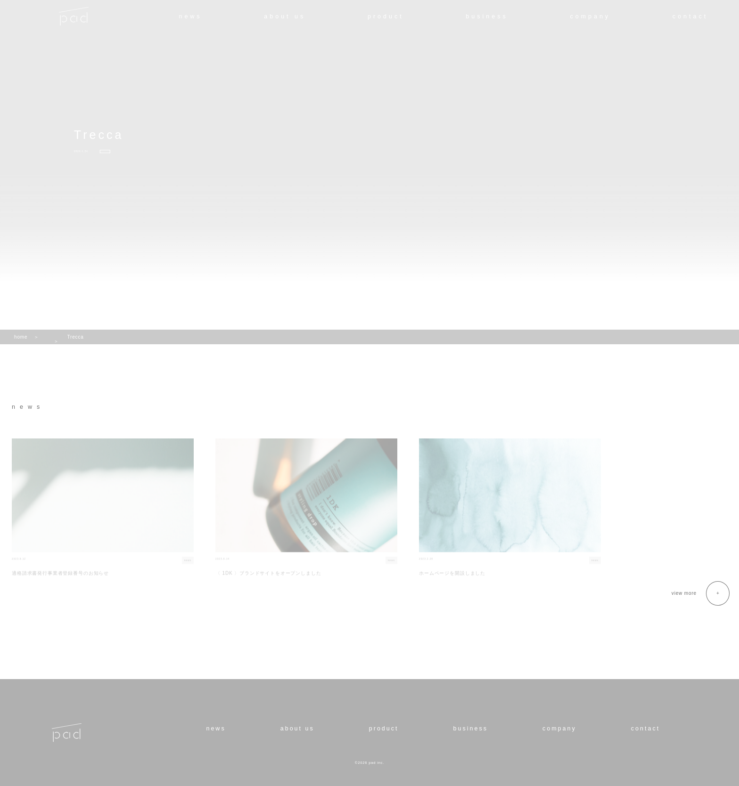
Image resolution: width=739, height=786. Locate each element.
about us (284, 16)
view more (684, 593)
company (590, 16)
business (487, 16)
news (190, 16)
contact (690, 16)
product (386, 16)
